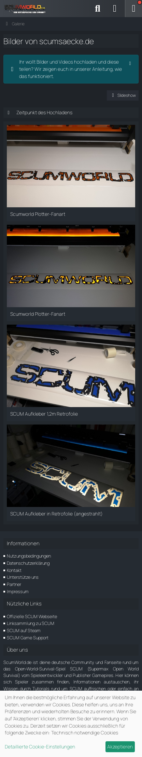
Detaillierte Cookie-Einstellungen (40, 746)
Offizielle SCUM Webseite (32, 616)
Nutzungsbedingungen (29, 556)
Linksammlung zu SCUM (30, 623)
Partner (14, 584)
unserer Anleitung (93, 69)
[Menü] (133, 8)
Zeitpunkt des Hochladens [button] (44, 112)
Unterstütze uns (23, 577)
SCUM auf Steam (24, 630)
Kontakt (14, 570)
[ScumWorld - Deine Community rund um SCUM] (27, 8)
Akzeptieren (120, 746)
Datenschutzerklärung (28, 563)
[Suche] (97, 8)
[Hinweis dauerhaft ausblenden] (131, 62)
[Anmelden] (115, 8)
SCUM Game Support (27, 638)
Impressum (18, 591)
